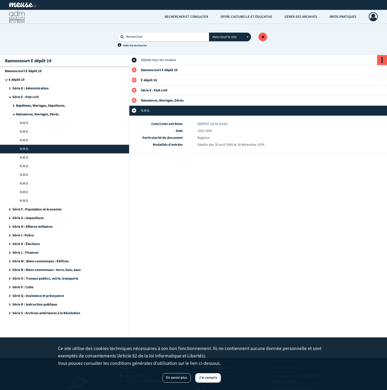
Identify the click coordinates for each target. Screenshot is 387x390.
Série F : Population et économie (36, 209)
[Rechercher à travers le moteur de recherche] (166, 37)
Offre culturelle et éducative (246, 16)
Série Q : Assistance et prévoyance (38, 295)
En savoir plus (176, 377)
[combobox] (230, 37)
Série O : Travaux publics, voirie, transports (45, 278)
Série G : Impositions (28, 218)
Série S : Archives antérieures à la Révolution (46, 313)
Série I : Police (23, 235)
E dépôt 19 (16, 79)
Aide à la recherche (135, 45)
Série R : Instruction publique (34, 304)
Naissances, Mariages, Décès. (37, 114)
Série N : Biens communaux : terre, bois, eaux (46, 269)
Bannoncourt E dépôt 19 (23, 71)
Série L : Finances (25, 252)
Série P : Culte (22, 287)
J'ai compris (208, 377)
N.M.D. (24, 123)
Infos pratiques (342, 16)
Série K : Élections (26, 244)
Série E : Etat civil (25, 97)
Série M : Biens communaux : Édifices (40, 261)
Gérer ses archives (301, 16)
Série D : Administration (30, 88)
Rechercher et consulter (186, 16)
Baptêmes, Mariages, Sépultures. (40, 105)
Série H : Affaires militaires (32, 226)
